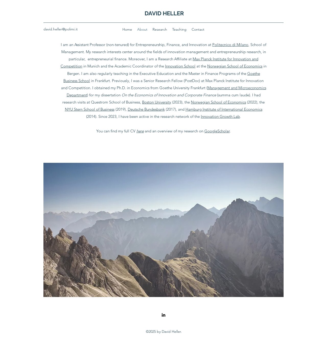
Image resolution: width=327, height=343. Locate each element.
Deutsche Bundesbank (146, 109)
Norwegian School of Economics (234, 66)
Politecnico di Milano (230, 44)
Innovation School (180, 66)
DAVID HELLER (164, 13)
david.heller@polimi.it (60, 29)
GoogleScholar (217, 131)
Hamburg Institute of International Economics (223, 109)
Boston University (156, 102)
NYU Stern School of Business (89, 109)
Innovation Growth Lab (220, 116)
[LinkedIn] (163, 314)
